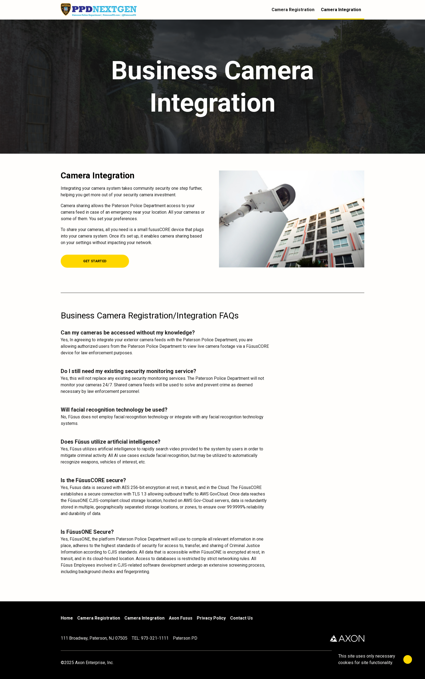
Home (67, 618)
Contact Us (241, 618)
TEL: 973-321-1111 (150, 638)
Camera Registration (98, 618)
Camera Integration (144, 618)
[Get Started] (95, 260)
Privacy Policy (211, 618)
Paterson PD (185, 638)
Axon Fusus (180, 618)
